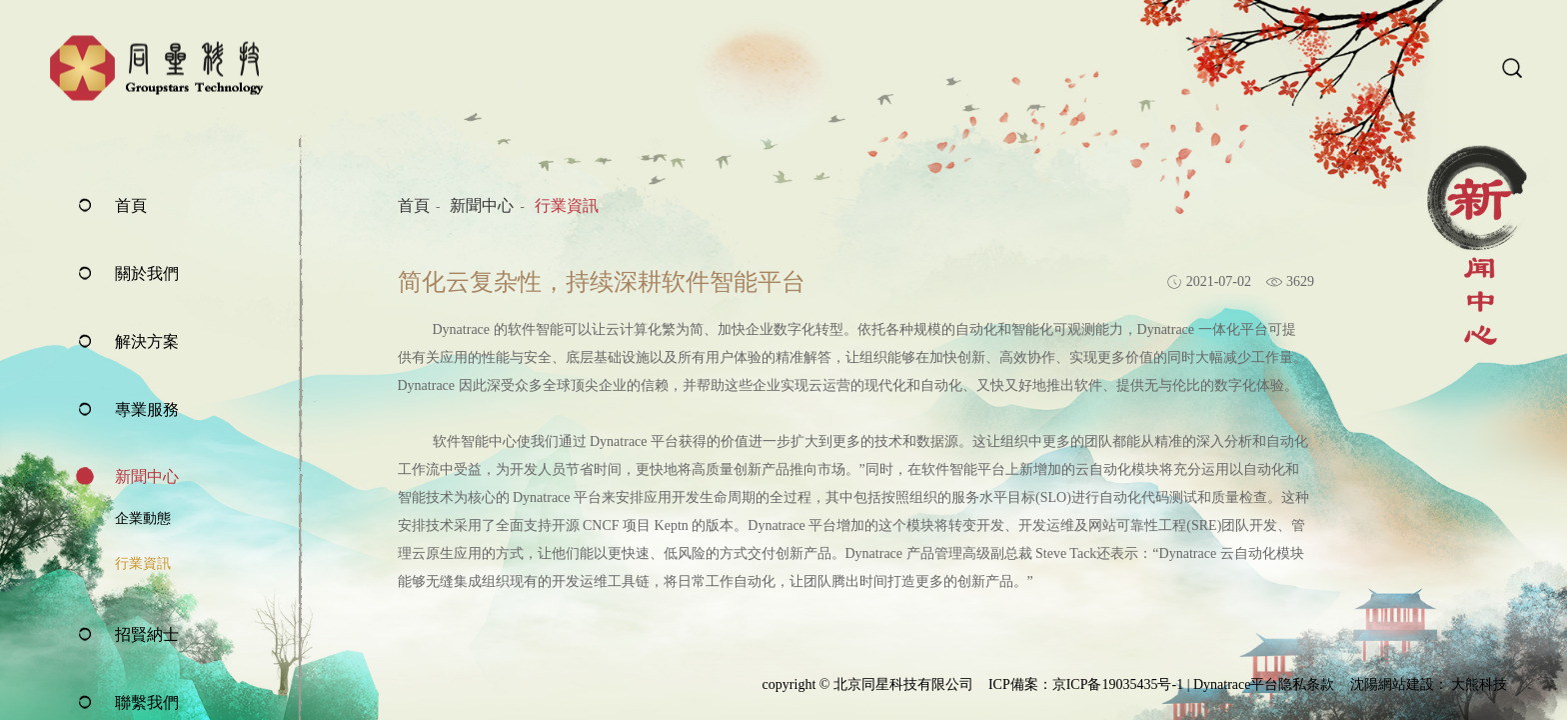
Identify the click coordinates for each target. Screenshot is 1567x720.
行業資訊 (143, 563)
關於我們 (147, 273)
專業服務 (147, 409)
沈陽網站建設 (1392, 684)
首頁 (131, 205)
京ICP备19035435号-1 (1117, 684)
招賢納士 (147, 634)
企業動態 (143, 518)
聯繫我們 (147, 702)
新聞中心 (147, 476)
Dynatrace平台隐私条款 (1264, 684)
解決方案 (147, 341)
